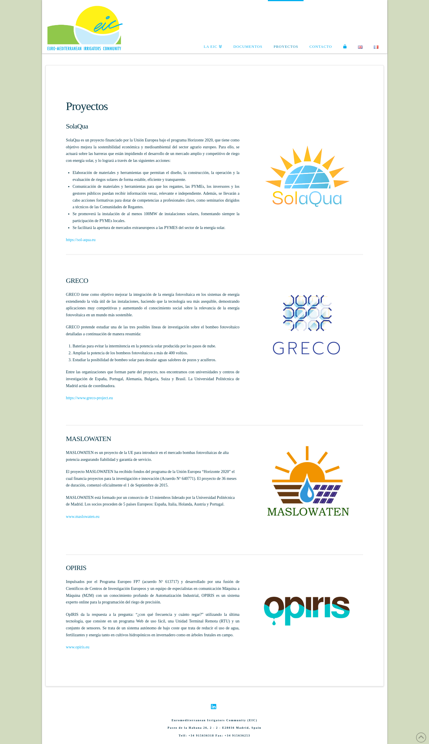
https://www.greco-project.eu (89, 398)
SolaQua (77, 126)
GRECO (77, 280)
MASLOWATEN (88, 438)
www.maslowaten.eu (83, 516)
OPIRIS (76, 567)
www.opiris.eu (77, 647)
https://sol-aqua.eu (81, 240)
